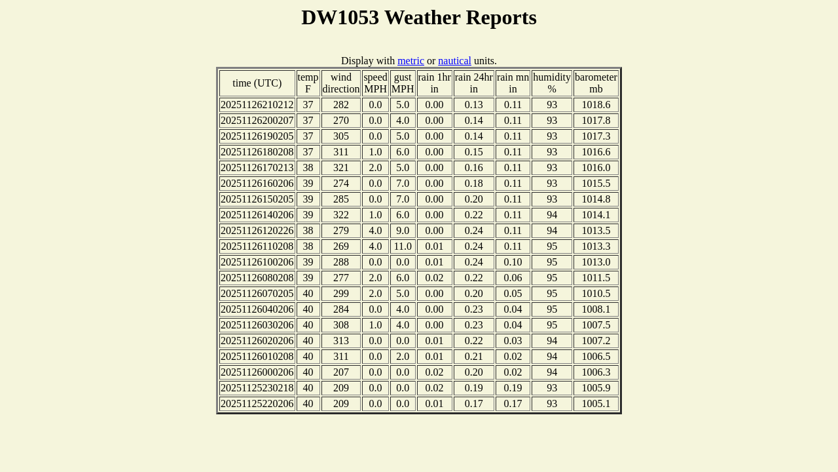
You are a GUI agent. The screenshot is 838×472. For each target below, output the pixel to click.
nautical (454, 60)
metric (410, 60)
